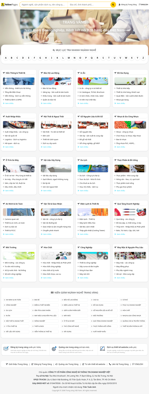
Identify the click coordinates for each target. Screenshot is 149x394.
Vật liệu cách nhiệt (87, 226)
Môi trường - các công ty (15, 263)
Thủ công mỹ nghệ (71, 326)
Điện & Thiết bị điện (42, 305)
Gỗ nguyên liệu (86, 132)
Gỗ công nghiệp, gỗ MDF (90, 143)
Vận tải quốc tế (11, 135)
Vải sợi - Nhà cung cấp (125, 274)
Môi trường (11, 247)
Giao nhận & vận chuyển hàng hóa (57, 226)
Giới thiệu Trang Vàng (18, 364)
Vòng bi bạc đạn (86, 270)
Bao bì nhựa (121, 139)
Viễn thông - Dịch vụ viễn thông (17, 96)
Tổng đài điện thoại (12, 92)
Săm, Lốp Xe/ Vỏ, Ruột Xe (15, 183)
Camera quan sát (12, 219)
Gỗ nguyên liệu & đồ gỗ (91, 116)
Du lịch (83, 160)
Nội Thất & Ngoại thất (54, 116)
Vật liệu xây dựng (52, 160)
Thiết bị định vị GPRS (13, 99)
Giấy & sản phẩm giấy (72, 310)
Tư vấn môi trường (12, 266)
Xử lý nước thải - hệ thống (15, 270)
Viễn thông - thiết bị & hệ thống (17, 88)
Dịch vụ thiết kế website (121, 347)
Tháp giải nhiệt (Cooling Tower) (92, 230)
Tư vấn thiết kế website (95, 364)
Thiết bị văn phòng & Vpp (132, 326)
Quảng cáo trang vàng (74, 347)
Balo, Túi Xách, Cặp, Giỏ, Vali (127, 230)
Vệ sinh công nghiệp (13, 274)
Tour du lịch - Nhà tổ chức (90, 179)
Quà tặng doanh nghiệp (128, 204)
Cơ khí (125, 300)
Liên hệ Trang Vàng (120, 364)
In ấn (82, 73)
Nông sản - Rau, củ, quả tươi (127, 179)
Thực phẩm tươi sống (125, 183)
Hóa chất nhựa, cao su (52, 274)
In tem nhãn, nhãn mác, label (91, 96)
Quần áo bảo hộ (49, 99)
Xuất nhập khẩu (13, 116)
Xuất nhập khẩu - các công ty (16, 132)
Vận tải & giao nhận (53, 204)
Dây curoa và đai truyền (89, 266)
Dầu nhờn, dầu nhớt (13, 187)
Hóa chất (48, 247)
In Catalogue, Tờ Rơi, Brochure (92, 92)
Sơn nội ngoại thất (50, 187)
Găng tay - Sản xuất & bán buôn (56, 92)
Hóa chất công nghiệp (52, 266)
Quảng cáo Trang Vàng (68, 364)
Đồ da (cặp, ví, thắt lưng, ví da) (128, 223)
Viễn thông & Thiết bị (15, 73)
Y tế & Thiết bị (11, 326)
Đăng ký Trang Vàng (128, 4)
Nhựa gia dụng (122, 99)
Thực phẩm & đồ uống (127, 160)
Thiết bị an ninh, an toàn (15, 223)
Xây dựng (67, 331)
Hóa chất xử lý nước (51, 270)
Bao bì (36, 300)
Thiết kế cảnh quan (50, 139)
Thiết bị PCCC (10, 230)
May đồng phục (122, 266)
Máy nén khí (85, 274)
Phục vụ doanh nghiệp (132, 305)
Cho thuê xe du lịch (87, 183)
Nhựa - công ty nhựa (124, 132)
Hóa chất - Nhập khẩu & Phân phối (57, 263)
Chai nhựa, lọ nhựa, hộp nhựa (128, 135)
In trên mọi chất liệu (88, 99)
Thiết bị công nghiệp (88, 263)
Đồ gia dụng (123, 73)
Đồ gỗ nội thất (85, 139)
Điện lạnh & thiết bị (89, 204)
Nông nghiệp (39, 321)
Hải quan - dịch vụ (12, 143)
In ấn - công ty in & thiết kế (91, 88)
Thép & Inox (39, 326)
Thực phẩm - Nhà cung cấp (127, 175)
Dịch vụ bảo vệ (11, 226)
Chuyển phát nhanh (51, 230)
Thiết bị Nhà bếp (123, 88)
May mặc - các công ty (125, 263)
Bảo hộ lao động (51, 73)
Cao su (96, 300)
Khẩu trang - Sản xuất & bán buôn (56, 96)
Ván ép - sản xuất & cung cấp (91, 135)
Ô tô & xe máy (12, 160)
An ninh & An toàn (14, 204)
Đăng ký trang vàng (26, 347)
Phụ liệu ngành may (124, 270)
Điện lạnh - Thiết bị (87, 219)
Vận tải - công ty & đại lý (52, 219)
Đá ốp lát (46, 183)
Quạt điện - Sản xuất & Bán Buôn (129, 96)
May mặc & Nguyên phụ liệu (130, 247)
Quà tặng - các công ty (125, 219)
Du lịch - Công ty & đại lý (89, 175)
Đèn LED (46, 135)
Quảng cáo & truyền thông (134, 321)
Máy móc (67, 316)
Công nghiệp (86, 247)
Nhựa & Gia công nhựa (127, 116)
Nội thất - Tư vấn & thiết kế (54, 132)
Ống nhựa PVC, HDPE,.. (125, 143)
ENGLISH (143, 4)
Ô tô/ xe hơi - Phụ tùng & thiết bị (18, 175)
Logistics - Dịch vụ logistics (15, 139)
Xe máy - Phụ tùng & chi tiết (16, 179)
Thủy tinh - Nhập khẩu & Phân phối (130, 226)
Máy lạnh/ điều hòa (87, 223)
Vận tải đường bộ (50, 223)
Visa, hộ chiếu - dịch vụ (89, 187)
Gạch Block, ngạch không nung (55, 179)
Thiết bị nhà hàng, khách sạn (128, 92)
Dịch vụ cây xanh (49, 143)
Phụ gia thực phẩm (124, 187)
